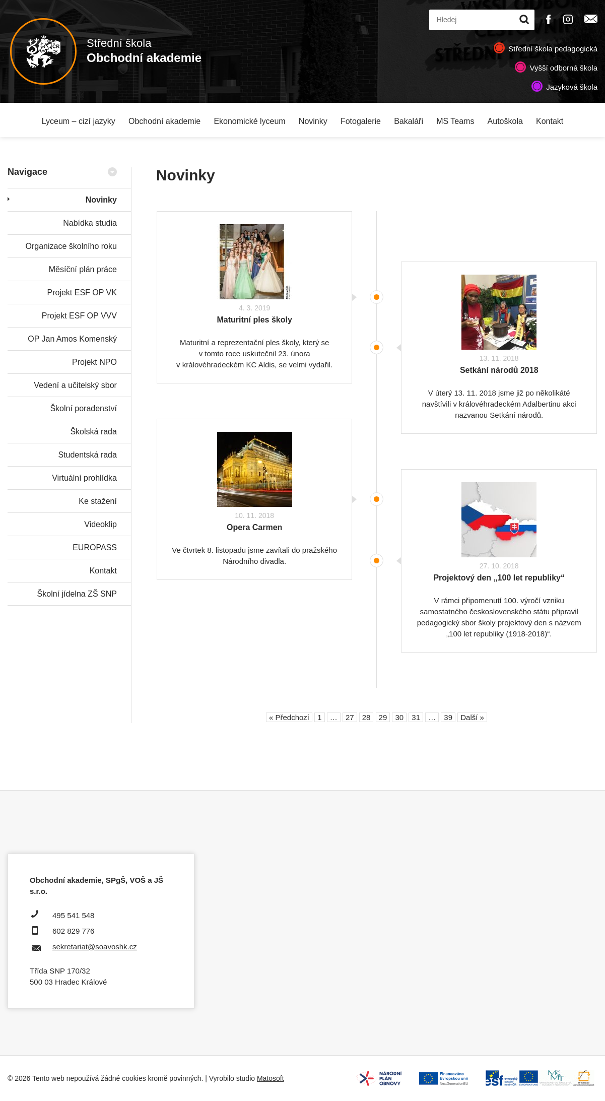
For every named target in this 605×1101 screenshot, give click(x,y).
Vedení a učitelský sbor (75, 385)
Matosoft (270, 1078)
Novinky (313, 121)
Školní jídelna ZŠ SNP (77, 594)
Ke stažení (98, 501)
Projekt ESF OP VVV (79, 315)
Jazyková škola (571, 87)
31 (416, 717)
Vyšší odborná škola (563, 67)
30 (399, 717)
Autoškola (505, 121)
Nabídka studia (90, 223)
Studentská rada (87, 454)
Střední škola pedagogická (552, 48)
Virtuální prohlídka (84, 478)
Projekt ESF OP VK (81, 292)
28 (366, 717)
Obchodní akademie (164, 121)
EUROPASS (95, 547)
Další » (472, 717)
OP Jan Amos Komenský (72, 339)
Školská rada (93, 431)
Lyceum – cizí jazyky (78, 121)
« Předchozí (289, 717)
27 (350, 717)
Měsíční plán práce (83, 269)
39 (448, 717)
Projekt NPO (94, 362)
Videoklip (100, 524)
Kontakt (549, 121)
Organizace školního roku (70, 246)
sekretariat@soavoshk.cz (94, 946)
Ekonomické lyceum (249, 121)
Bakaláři (408, 121)
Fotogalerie (361, 121)
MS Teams (455, 121)
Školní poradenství (83, 408)
